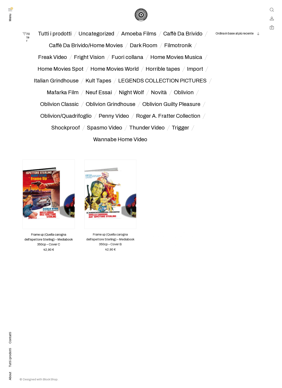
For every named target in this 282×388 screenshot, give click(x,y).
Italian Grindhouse (56, 81)
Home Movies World (114, 69)
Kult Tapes (98, 81)
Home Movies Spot (60, 69)
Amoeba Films (138, 34)
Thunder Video (147, 128)
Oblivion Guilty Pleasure (171, 104)
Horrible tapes (163, 69)
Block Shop (50, 379)
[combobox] (235, 33)
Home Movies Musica (176, 57)
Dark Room (143, 45)
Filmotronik (178, 45)
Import (195, 69)
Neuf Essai (99, 92)
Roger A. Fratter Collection (168, 116)
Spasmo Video (104, 128)
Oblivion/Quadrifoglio (66, 116)
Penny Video (114, 116)
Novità (159, 92)
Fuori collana (127, 57)
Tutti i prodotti (54, 34)
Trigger (180, 128)
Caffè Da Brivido (182, 34)
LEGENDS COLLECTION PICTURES (162, 81)
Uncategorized (96, 34)
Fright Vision (89, 57)
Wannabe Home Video (120, 139)
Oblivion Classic (59, 104)
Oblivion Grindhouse (110, 104)
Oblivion (184, 92)
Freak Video (52, 57)
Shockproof (65, 128)
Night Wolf (131, 92)
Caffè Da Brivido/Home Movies (86, 45)
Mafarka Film (63, 92)
